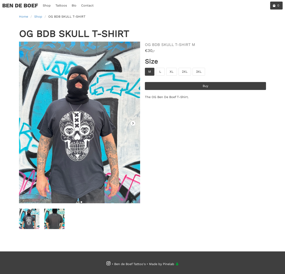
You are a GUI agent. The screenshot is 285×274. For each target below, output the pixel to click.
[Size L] (160, 72)
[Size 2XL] (185, 72)
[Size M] (149, 72)
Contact (87, 5)
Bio (74, 5)
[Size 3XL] (199, 72)
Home (23, 16)
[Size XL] (171, 72)
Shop (47, 5)
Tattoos (61, 5)
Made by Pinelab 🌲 (164, 264)
